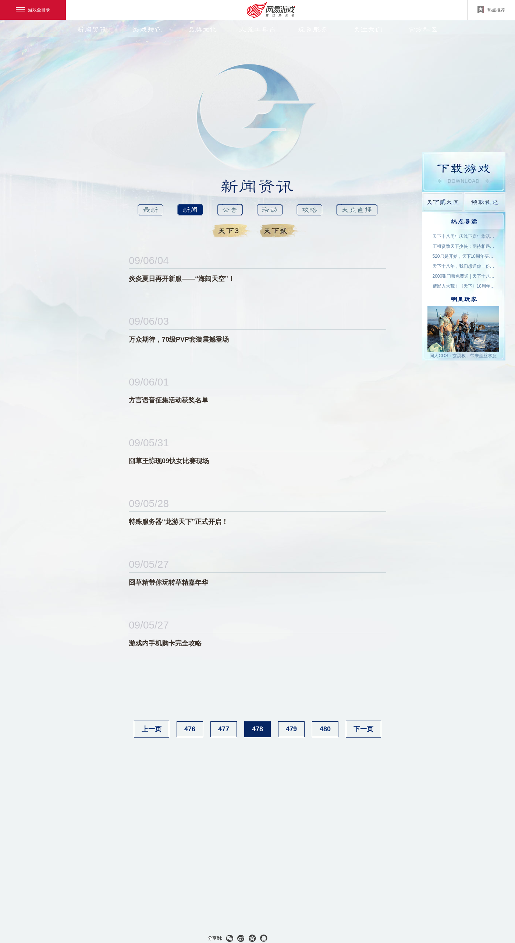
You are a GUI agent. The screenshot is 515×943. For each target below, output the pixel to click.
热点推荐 (491, 9)
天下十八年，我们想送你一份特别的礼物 (464, 266)
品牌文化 (202, 29)
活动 (269, 210)
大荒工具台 (257, 29)
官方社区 (423, 29)
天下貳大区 (443, 202)
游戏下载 (463, 172)
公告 (230, 210)
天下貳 (280, 231)
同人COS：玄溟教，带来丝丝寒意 (463, 355)
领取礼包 (484, 202)
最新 (150, 210)
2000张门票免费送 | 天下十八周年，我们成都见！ (464, 276)
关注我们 (368, 29)
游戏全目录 (33, 10)
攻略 (309, 210)
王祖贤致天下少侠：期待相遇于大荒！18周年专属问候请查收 (464, 246)
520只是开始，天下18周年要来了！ (464, 256)
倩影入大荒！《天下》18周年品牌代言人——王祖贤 (464, 286)
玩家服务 (312, 29)
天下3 (233, 231)
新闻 (190, 210)
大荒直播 (356, 210)
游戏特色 (147, 29)
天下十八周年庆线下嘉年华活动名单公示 (464, 236)
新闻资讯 (92, 29)
